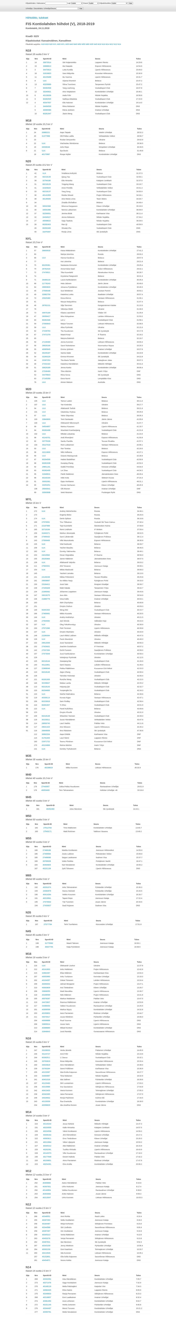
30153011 (46, 720)
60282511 (46, 1057)
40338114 (46, 698)
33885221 (46, 132)
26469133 (46, 280)
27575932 (47, 902)
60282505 (47, 99)
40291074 (47, 887)
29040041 (46, 489)
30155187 (46, 353)
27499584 (47, 854)
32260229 (46, 356)
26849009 (46, 731)
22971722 (46, 741)
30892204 (46, 734)
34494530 (47, 106)
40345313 (46, 1235)
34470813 (47, 70)
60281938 (46, 463)
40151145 (47, 1305)
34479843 (46, 375)
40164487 (46, 1224)
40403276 (46, 1238)
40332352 (47, 1279)
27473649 (46, 654)
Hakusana (41, 3)
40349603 (47, 1294)
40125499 (47, 77)
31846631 (46, 474)
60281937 (46, 705)
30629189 (46, 367)
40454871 (46, 1260)
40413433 (46, 1090)
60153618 (46, 701)
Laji (68, 3)
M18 (47, 44)
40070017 (46, 1017)
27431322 (46, 364)
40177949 (47, 1157)
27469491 (46, 613)
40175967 (46, 154)
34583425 (47, 1290)
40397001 (47, 1186)
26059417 (46, 316)
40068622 (47, 221)
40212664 (47, 1142)
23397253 (46, 360)
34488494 (46, 1006)
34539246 (46, 147)
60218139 (47, 177)
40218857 (47, 1297)
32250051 (47, 213)
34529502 (46, 1098)
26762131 (46, 305)
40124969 (46, 745)
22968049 (46, 668)
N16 (103, 44)
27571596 (46, 628)
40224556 (47, 1131)
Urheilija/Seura (50, 8)
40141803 (46, 969)
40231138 (47, 868)
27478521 (46, 272)
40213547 (47, 1197)
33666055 (46, 991)
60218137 (47, 191)
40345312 (47, 1146)
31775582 (49, 943)
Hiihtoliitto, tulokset (37, 17)
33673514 (47, 62)
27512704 (47, 828)
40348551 (46, 1216)
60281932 (46, 610)
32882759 (46, 294)
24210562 (46, 555)
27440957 (45, 786)
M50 (79, 44)
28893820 (46, 287)
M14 (107, 44)
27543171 (47, 831)
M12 (111, 44)
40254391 (47, 1164)
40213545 (46, 1253)
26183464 (46, 559)
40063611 (47, 1138)
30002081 (46, 481)
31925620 (47, 188)
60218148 (46, 716)
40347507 (47, 103)
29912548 (46, 643)
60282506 (47, 88)
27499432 (46, 537)
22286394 (46, 635)
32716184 (46, 529)
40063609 (46, 987)
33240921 (47, 92)
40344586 (46, 1227)
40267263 (46, 1220)
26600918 (46, 250)
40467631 (46, 1242)
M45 (75, 44)
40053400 (45, 790)
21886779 (46, 599)
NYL (55, 44)
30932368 (47, 206)
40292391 (47, 1149)
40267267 (46, 1231)
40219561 (47, 898)
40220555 (47, 1127)
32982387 (46, 973)
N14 (119, 44)
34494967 (46, 1076)
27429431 (46, 646)
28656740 (46, 723)
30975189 (46, 313)
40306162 (47, 1135)
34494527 (47, 217)
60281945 (47, 228)
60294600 (46, 690)
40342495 (46, 1094)
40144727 (46, 1054)
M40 (71, 44)
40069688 (46, 1020)
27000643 (46, 324)
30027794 (49, 947)
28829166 (46, 346)
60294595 (46, 459)
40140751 (46, 437)
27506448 (46, 291)
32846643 (46, 1031)
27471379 (46, 335)
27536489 (46, 371)
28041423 (46, 727)
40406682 (47, 1183)
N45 (95, 44)
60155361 (46, 265)
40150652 (46, 1013)
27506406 (46, 540)
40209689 (47, 84)
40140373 (47, 1153)
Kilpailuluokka (105, 3)
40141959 (47, 195)
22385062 (46, 592)
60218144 (46, 661)
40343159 (46, 1246)
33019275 (46, 595)
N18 (43, 44)
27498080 (47, 857)
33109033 (46, 1050)
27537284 (46, 650)
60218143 (46, 687)
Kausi (85, 3)
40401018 (46, 1079)
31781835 (46, 738)
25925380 (46, 298)
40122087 (46, 1072)
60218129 (47, 184)
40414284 (47, 894)
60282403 (47, 224)
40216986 (46, 1087)
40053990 (46, 977)
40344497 (47, 1308)
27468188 (47, 850)
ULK (44, 81)
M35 (67, 44)
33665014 (46, 1024)
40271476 (47, 1283)
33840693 (46, 419)
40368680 (46, 1028)
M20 (59, 44)
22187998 (46, 526)
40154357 (46, 980)
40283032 (46, 984)
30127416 (46, 445)
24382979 (47, 891)
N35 (91, 44)
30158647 (46, 683)
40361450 (47, 1301)
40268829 (46, 1105)
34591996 (47, 210)
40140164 (46, 478)
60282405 (46, 470)
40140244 (47, 1124)
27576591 (46, 522)
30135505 (47, 199)
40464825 (47, 865)
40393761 (47, 1312)
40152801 (46, 1257)
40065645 (46, 349)
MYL (63, 44)
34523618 (46, 1065)
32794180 (47, 180)
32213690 (46, 452)
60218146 (46, 672)
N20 (51, 44)
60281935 (46, 679)
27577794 (48, 924)
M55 (83, 44)
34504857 (46, 426)
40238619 (48, 768)
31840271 (46, 533)
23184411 (46, 584)
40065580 (47, 110)
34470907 (46, 1002)
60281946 (46, 320)
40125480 (46, 1083)
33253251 (46, 485)
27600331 (46, 566)
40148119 (47, 1286)
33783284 (46, 1068)
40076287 (46, 998)
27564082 (46, 621)
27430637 (47, 905)
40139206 (47, 95)
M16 (99, 44)
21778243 (46, 283)
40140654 (47, 1190)
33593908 (46, 492)
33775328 (46, 441)
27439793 (46, 331)
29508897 (46, 581)
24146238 (46, 577)
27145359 (46, 378)
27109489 (46, 342)
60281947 (47, 114)
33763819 (46, 1061)
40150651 (47, 1160)
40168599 (46, 995)
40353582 (47, 1194)
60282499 (46, 430)
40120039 (46, 1101)
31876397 (47, 232)
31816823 (47, 73)
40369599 (46, 1009)
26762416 (46, 269)
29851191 (46, 467)
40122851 (46, 665)
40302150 (46, 1249)
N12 (115, 44)
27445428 (46, 588)
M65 (87, 44)
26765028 (47, 861)
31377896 (46, 136)
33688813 (47, 66)
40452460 (50, 809)
